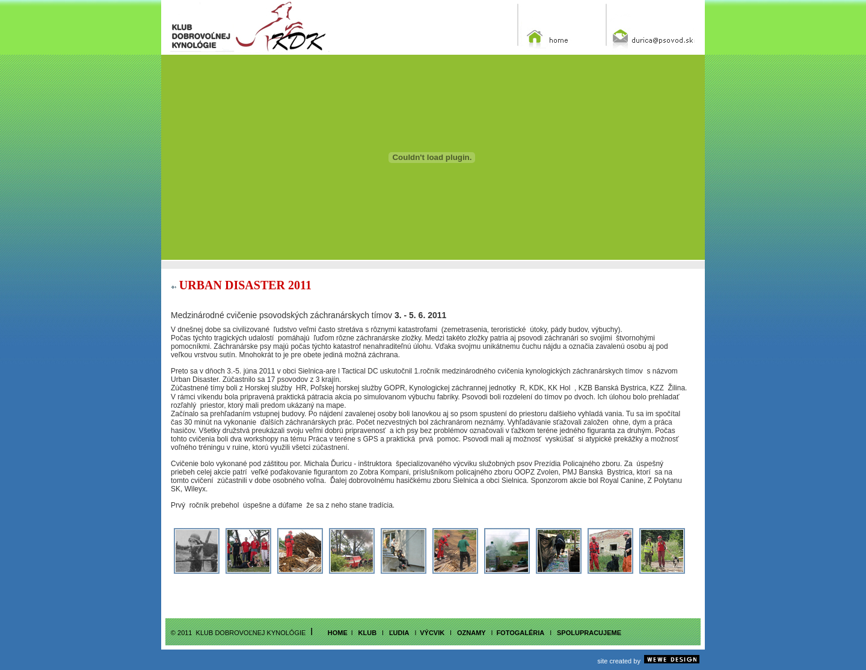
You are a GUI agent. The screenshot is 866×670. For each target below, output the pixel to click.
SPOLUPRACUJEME (589, 632)
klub (367, 632)
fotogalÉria (520, 632)
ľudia (398, 632)
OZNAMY (471, 632)
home (338, 632)
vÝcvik (432, 632)
